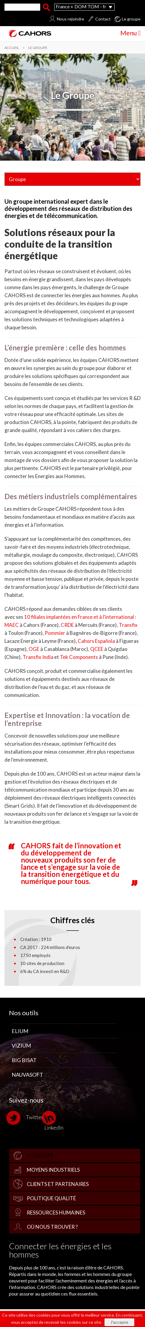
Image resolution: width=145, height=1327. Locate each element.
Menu (130, 33)
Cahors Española (96, 641)
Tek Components (79, 657)
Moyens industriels (53, 1170)
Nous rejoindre (70, 19)
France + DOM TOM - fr (81, 6)
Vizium (21, 1045)
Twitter (26, 1118)
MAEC (11, 625)
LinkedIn (53, 1120)
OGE (34, 649)
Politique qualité (51, 1198)
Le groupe (40, 1155)
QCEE (96, 649)
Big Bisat (24, 1060)
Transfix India (38, 657)
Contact (103, 19)
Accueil (11, 47)
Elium (20, 1031)
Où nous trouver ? (52, 1227)
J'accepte (119, 1322)
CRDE (67, 625)
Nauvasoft (27, 1074)
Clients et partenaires (58, 1184)
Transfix (128, 625)
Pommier (55, 633)
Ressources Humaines (56, 1212)
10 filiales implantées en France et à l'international (79, 617)
